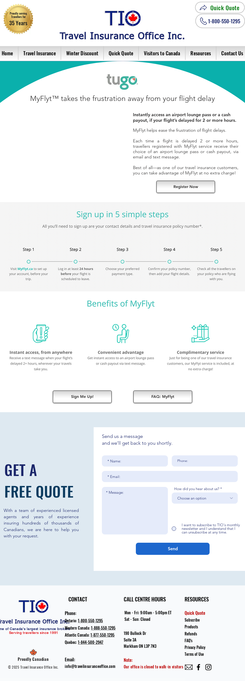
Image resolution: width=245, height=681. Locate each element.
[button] (39, 53)
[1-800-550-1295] (220, 21)
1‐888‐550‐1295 (103, 628)
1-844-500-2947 (90, 642)
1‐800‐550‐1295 (90, 621)
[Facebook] (198, 667)
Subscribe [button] (192, 620)
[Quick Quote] (220, 7)
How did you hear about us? (196, 489)
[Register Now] (185, 187)
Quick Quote (195, 613)
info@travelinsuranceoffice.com (90, 666)
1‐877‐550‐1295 (102, 635)
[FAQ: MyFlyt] (162, 397)
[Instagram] (208, 667)
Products (191, 627)
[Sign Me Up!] (82, 397)
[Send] (173, 549)
